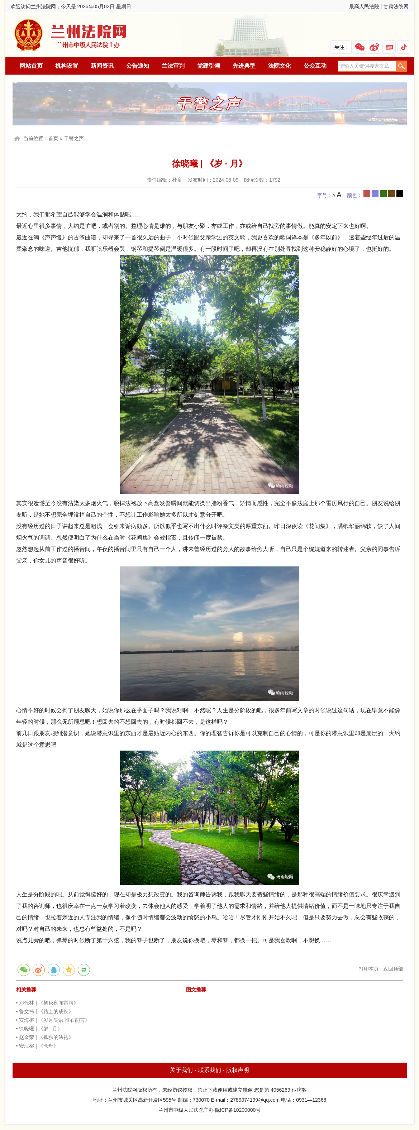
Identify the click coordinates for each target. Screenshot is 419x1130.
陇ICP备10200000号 (238, 1110)
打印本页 (369, 969)
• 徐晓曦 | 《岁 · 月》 (39, 1028)
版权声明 (237, 1070)
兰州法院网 (71, 35)
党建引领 (208, 66)
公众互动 (315, 66)
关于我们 (181, 1070)
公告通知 (137, 66)
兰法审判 (173, 66)
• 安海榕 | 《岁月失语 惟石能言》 (53, 1020)
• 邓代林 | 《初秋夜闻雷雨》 (47, 1003)
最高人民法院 (364, 6)
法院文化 (279, 66)
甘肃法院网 (396, 6)
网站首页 (31, 66)
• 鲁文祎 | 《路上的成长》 (44, 1011)
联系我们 (209, 1070)
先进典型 (244, 66)
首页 (53, 138)
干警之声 (74, 138)
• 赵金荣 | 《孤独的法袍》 (44, 1037)
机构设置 (66, 66)
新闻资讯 (102, 66)
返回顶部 (393, 969)
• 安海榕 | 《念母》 (37, 1046)
